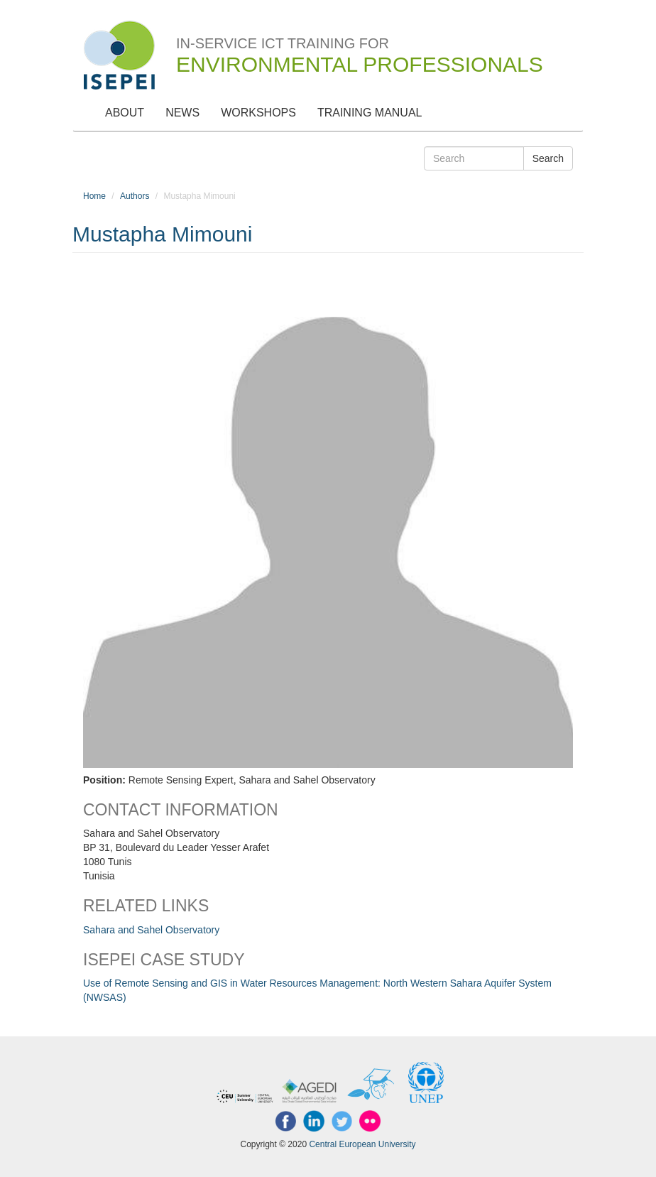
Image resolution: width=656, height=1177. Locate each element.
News (182, 113)
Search (548, 158)
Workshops (258, 113)
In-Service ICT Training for (359, 47)
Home (94, 196)
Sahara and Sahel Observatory (151, 929)
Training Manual (369, 113)
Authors (134, 196)
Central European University (362, 1144)
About (124, 113)
